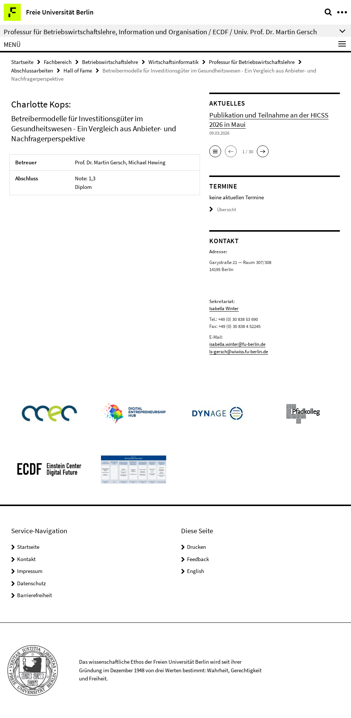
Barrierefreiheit (34, 595)
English (195, 570)
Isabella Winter (224, 308)
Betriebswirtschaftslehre (110, 61)
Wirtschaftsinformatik (173, 61)
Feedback (198, 559)
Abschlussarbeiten (32, 70)
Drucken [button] (196, 546)
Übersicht (222, 209)
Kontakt (26, 559)
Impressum (29, 570)
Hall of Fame (77, 70)
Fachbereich (58, 61)
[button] (215, 151)
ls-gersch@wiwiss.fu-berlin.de (238, 351)
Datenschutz (31, 583)
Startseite (22, 61)
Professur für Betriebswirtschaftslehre (252, 61)
